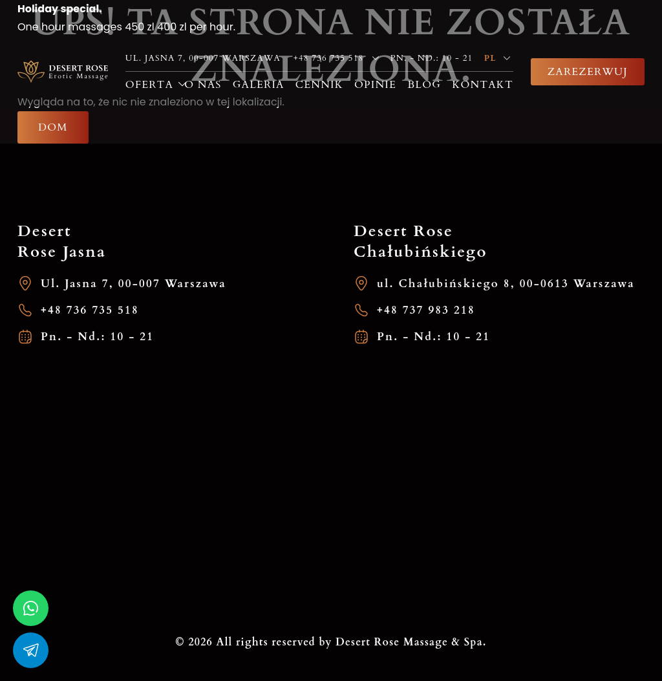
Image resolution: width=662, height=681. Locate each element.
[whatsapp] (30, 608)
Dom (53, 127)
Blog (424, 84)
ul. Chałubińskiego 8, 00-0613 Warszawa (494, 284)
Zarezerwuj (588, 72)
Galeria (258, 84)
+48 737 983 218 (414, 310)
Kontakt (482, 84)
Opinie (375, 84)
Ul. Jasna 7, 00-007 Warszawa (121, 284)
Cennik (319, 84)
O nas (202, 84)
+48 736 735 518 (78, 310)
